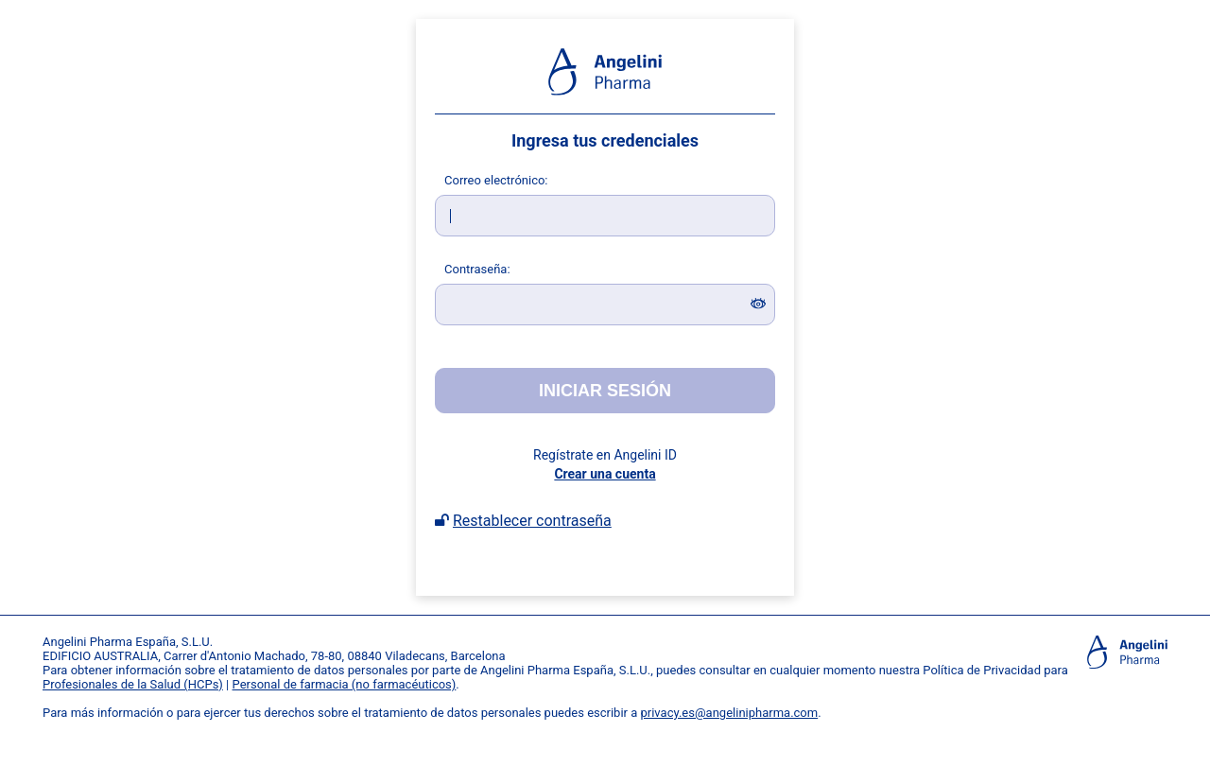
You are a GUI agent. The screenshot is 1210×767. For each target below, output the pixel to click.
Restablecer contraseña (532, 521)
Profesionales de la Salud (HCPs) (133, 684)
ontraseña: (477, 269)
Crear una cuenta (604, 473)
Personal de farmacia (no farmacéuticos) (345, 684)
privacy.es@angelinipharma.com (730, 713)
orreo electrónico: (496, 180)
